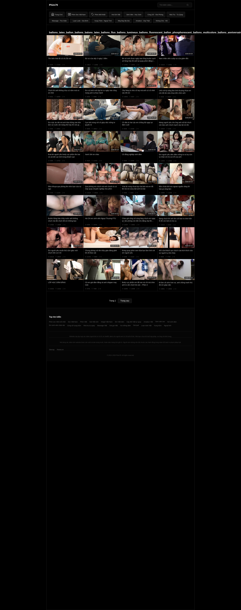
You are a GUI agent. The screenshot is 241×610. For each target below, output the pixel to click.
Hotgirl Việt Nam (107, 322)
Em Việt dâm (119, 322)
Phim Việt (83, 322)
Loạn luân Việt (146, 325)
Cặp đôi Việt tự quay (134, 322)
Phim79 (53, 5)
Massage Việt (102, 325)
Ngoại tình (167, 325)
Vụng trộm (158, 325)
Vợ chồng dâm (125, 325)
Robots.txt (60, 350)
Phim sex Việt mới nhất (57, 322)
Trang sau (124, 301)
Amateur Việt (148, 322)
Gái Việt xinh (93, 322)
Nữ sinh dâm (172, 322)
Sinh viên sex (160, 322)
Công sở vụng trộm (74, 325)
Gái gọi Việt (113, 325)
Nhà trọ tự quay (89, 325)
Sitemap (52, 350)
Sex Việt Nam (73, 322)
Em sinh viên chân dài (57, 325)
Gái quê (136, 325)
